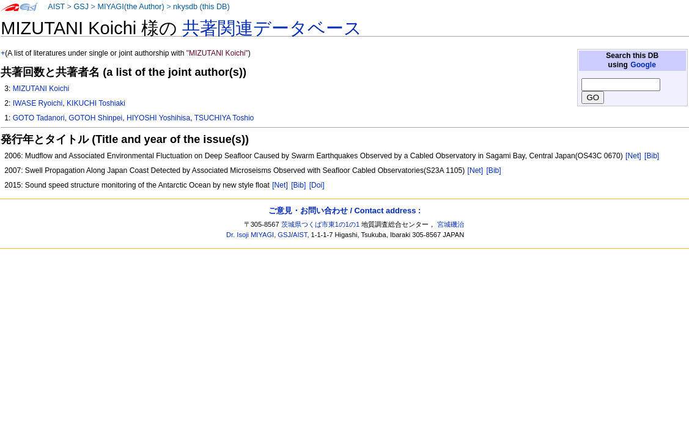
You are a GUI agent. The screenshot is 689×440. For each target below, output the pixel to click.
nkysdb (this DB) (201, 6)
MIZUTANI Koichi (41, 88)
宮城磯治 (450, 224)
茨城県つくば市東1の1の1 (320, 224)
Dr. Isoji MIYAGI (250, 234)
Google (643, 65)
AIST (56, 6)
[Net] (633, 156)
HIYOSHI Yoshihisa (158, 118)
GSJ (81, 6)
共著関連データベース (272, 28)
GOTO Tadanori (39, 118)
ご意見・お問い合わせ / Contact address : (344, 210)
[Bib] (651, 156)
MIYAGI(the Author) (130, 6)
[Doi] (317, 185)
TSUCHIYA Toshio (224, 118)
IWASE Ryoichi (38, 103)
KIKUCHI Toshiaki (96, 103)
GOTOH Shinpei (95, 118)
